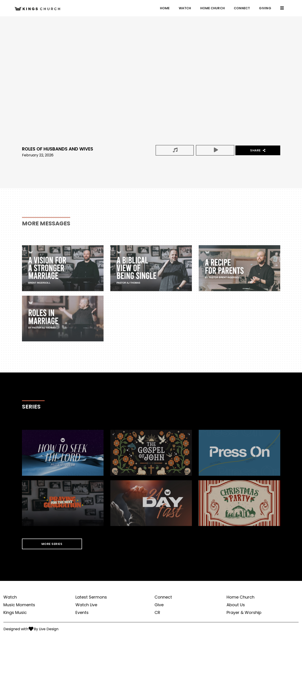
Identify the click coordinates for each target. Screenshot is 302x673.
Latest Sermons (91, 597)
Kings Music (15, 612)
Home (165, 8)
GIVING (265, 8)
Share (258, 150)
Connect (242, 8)
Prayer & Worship (244, 612)
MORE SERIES (52, 544)
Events (82, 612)
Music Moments (19, 605)
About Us (236, 605)
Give (159, 605)
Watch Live (86, 605)
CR (157, 612)
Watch (185, 8)
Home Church (212, 8)
